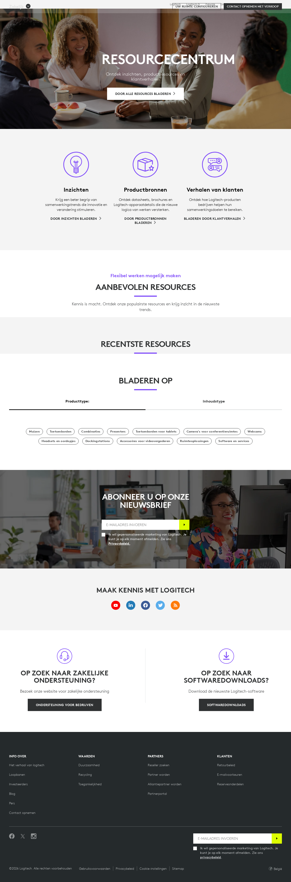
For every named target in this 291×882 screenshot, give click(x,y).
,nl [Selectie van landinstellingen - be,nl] (271, 4)
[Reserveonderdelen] (230, 784)
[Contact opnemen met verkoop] (253, 27)
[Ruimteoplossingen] (194, 441)
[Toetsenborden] (61, 431)
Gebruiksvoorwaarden (94, 869)
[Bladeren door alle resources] (145, 94)
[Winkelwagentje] (271, 14)
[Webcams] (254, 431)
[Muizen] (34, 431)
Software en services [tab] (108, 14)
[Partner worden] (159, 775)
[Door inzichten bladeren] (76, 219)
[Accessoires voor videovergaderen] (145, 441)
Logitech (175, 4)
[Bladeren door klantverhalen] (215, 219)
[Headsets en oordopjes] (58, 441)
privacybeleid (210, 857)
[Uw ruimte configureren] (196, 27)
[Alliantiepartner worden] (164, 784)
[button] (20, 27)
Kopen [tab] (73, 14)
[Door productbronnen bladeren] (145, 221)
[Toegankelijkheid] (90, 784)
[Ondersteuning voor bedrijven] (65, 705)
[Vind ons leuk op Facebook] (12, 836)
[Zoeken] (238, 14)
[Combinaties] (90, 431)
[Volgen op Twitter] (22, 836)
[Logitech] (38, 14)
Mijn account (260, 15)
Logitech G (193, 4)
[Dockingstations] (97, 441)
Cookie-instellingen (153, 869)
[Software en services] (233, 441)
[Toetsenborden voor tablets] (156, 431)
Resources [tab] (147, 14)
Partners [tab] (174, 14)
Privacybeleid (125, 869)
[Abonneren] (184, 525)
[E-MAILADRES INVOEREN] (140, 525)
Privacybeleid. (119, 543)
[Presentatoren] (118, 431)
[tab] (77, 400)
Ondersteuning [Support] (246, 4)
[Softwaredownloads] (226, 705)
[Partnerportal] (157, 794)
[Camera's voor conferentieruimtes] (212, 431)
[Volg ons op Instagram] (33, 836)
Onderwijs (227, 4)
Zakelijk (210, 4)
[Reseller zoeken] (158, 765)
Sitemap (178, 869)
